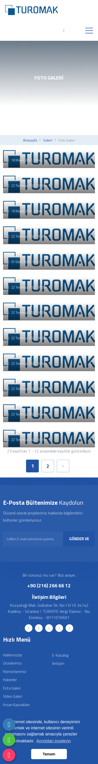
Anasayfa (30, 140)
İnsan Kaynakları (16, 705)
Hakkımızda (12, 655)
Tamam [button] (49, 754)
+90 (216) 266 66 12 (49, 585)
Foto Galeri (12, 688)
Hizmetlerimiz (14, 672)
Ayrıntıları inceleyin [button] (53, 741)
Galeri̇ (47, 140)
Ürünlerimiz (12, 663)
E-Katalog (60, 655)
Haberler (10, 680)
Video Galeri (12, 696)
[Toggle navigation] (89, 30)
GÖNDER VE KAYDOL (79, 541)
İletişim (58, 663)
